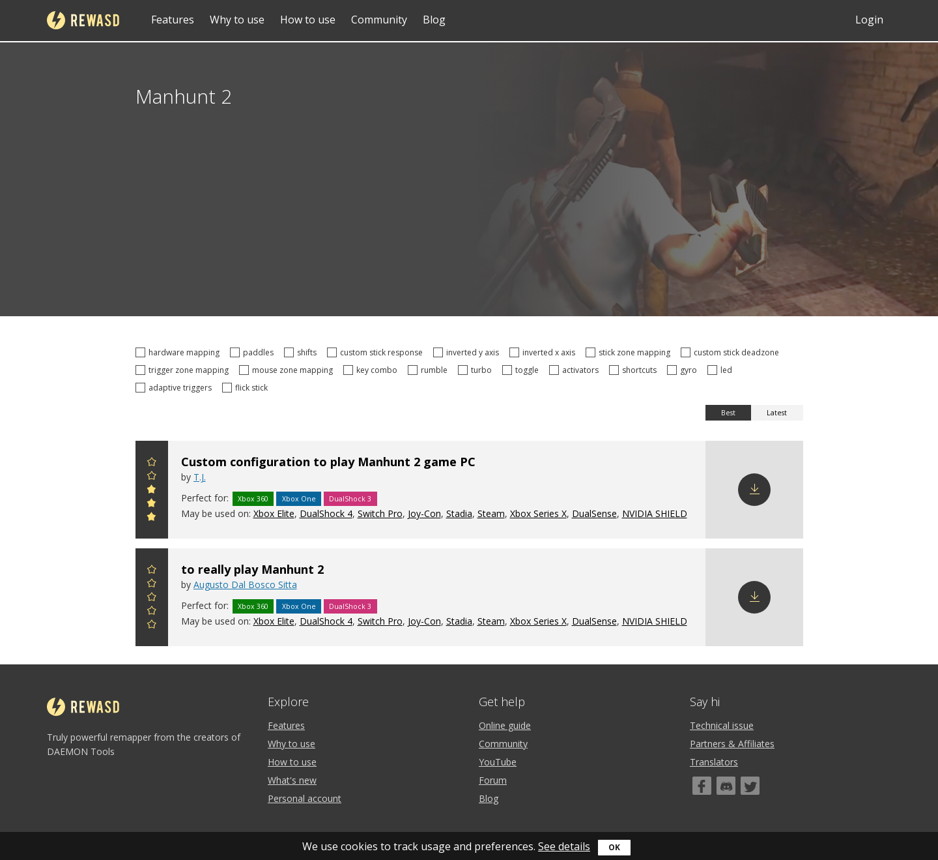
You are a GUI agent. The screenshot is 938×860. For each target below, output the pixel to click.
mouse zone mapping (288, 370)
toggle (522, 370)
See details (564, 846)
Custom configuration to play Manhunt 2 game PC (328, 461)
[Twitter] (750, 786)
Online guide (505, 725)
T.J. (199, 477)
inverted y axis (468, 352)
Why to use (237, 19)
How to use (307, 19)
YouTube (498, 762)
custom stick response (377, 352)
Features (172, 19)
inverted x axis (544, 352)
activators (576, 370)
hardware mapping (179, 352)
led (721, 370)
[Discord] (726, 786)
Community (379, 19)
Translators (714, 762)
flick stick (247, 387)
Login (869, 19)
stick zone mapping (630, 352)
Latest (777, 412)
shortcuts (635, 370)
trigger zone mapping (184, 370)
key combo (372, 370)
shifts (302, 352)
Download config (754, 489)
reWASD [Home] (83, 20)
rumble (429, 370)
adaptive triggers (175, 387)
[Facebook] (701, 786)
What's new (292, 780)
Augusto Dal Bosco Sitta (245, 584)
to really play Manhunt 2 (252, 569)
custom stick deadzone (732, 352)
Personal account (304, 798)
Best (728, 412)
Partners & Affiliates (732, 743)
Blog (434, 19)
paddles (253, 352)
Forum (493, 780)
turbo (477, 370)
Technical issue (722, 725)
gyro (684, 370)
